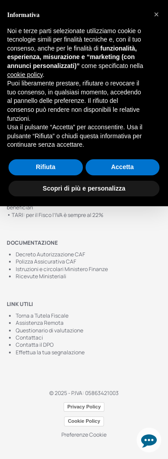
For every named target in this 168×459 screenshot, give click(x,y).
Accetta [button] (122, 166)
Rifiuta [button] (46, 166)
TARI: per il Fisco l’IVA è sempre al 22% (55, 215)
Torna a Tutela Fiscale (42, 315)
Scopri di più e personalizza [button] (84, 188)
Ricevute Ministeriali (41, 276)
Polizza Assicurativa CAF (46, 261)
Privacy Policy (84, 406)
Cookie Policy (84, 421)
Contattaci (29, 337)
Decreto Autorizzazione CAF (50, 254)
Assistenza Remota (40, 323)
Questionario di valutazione (49, 330)
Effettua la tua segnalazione (50, 352)
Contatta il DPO (35, 344)
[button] (156, 14)
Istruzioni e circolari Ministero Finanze (62, 269)
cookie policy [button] (25, 74)
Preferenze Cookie (84, 434)
